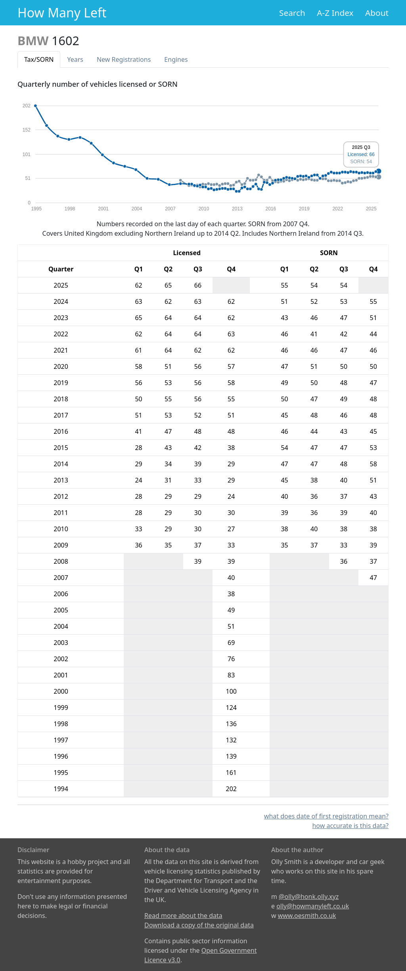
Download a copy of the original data (199, 925)
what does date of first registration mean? (326, 816)
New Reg (124, 59)
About (377, 12)
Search (292, 12)
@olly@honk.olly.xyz (309, 896)
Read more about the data (183, 915)
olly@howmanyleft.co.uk (312, 906)
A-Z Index (335, 12)
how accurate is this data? (350, 825)
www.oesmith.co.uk (307, 915)
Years (75, 59)
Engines (176, 59)
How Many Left (62, 12)
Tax (39, 59)
